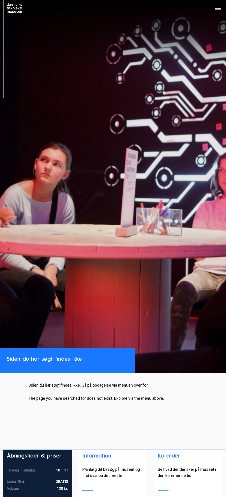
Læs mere (87, 490)
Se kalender (163, 490)
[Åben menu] (218, 9)
